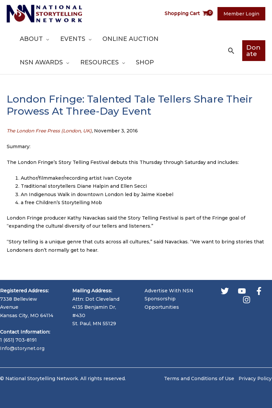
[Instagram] (247, 300)
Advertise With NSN (169, 291)
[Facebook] (259, 291)
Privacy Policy (255, 378)
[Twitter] (225, 291)
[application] (45, 39)
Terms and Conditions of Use (198, 378)
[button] (229, 51)
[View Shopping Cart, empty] (189, 13)
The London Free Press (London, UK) (51, 131)
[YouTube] (242, 291)
